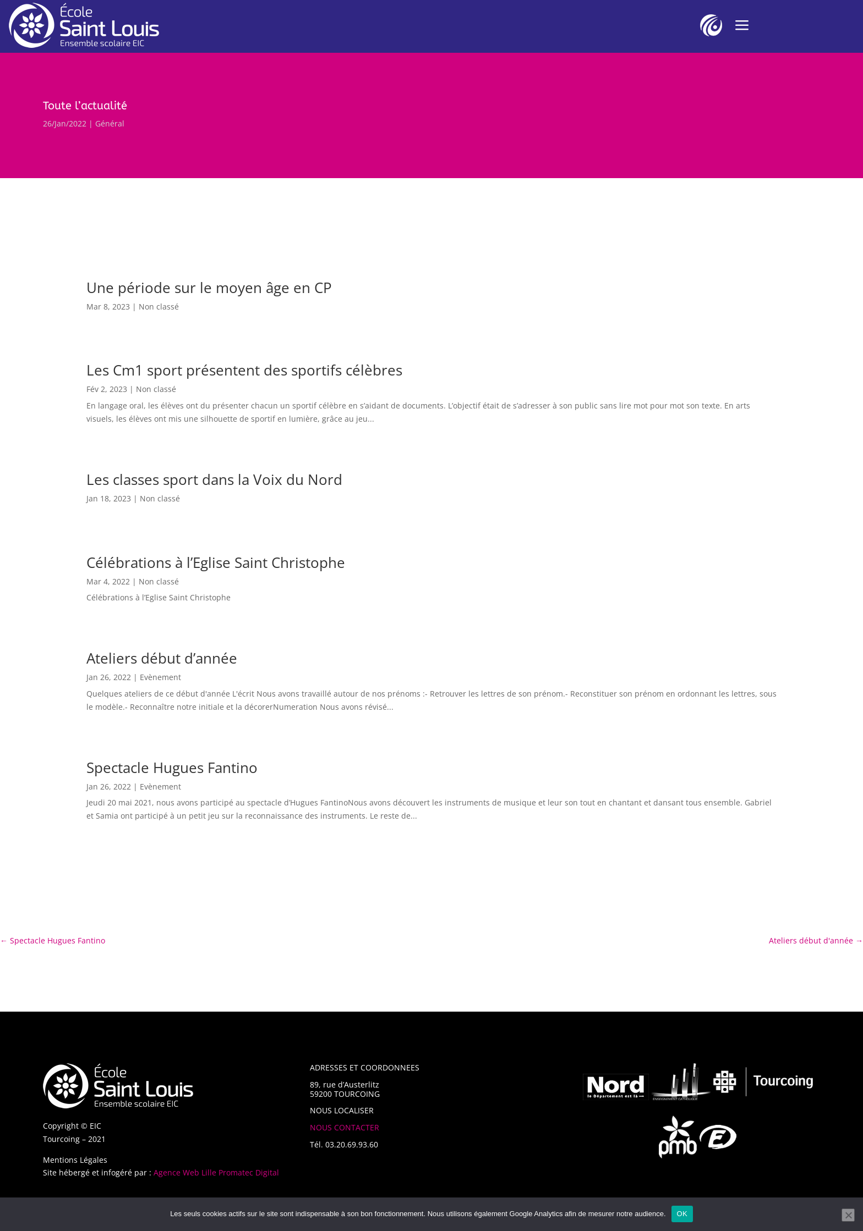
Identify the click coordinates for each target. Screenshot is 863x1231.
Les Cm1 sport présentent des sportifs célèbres (244, 370)
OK (682, 1214)
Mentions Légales (75, 1160)
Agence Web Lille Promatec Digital (216, 1172)
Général (109, 123)
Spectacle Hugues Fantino (172, 767)
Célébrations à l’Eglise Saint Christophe (215, 562)
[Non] (848, 1215)
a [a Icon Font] (741, 25)
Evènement (160, 677)
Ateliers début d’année (161, 658)
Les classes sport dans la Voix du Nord (214, 479)
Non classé (159, 306)
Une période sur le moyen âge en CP (209, 287)
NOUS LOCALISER (342, 1110)
